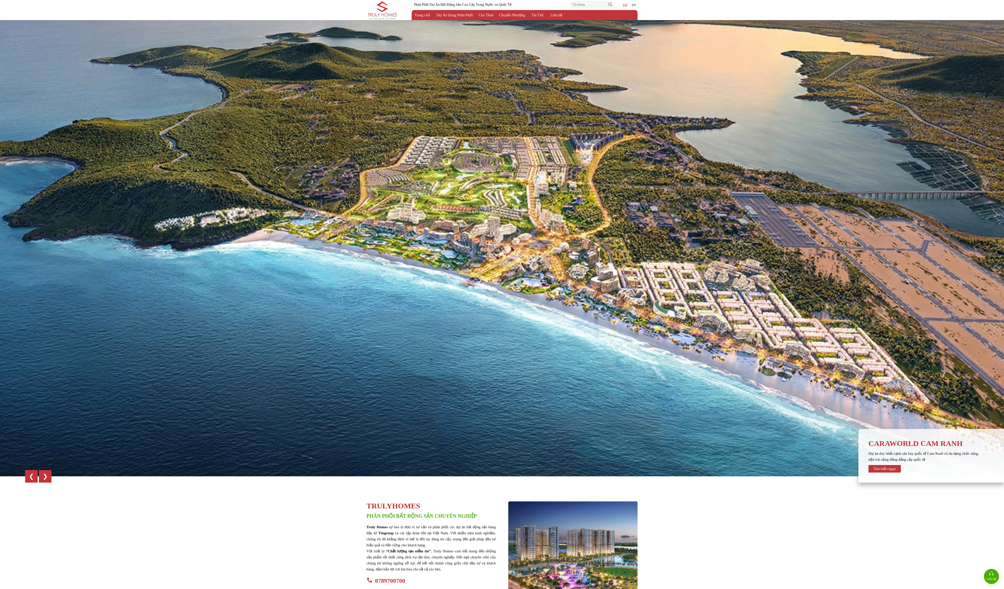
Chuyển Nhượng (512, 15)
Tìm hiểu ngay (884, 469)
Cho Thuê (486, 15)
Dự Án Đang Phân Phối (454, 15)
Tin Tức (538, 15)
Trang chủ (422, 15)
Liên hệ (556, 15)
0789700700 (390, 580)
